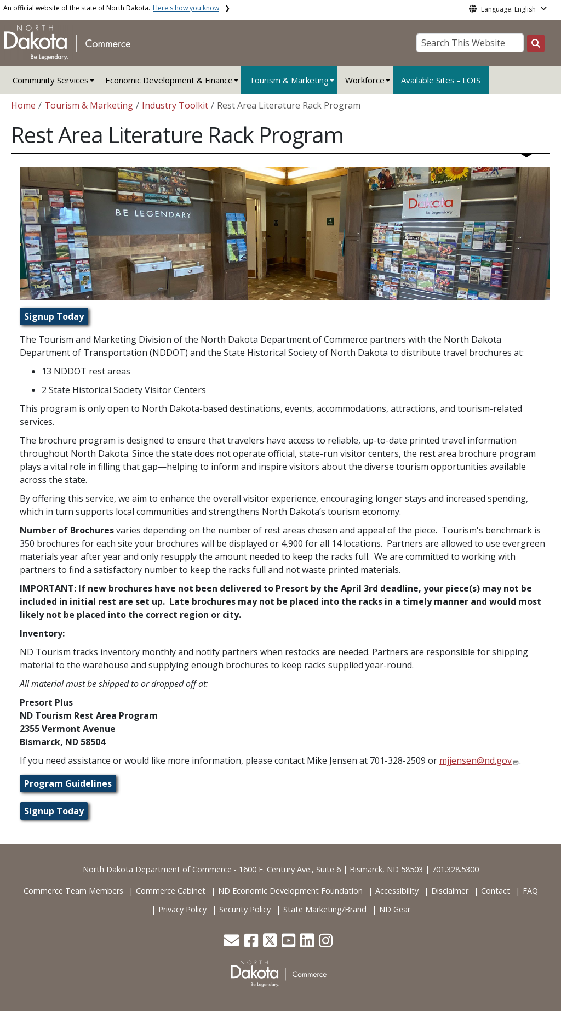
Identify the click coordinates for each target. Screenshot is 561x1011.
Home (23, 105)
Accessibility (397, 890)
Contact (495, 890)
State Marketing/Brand (325, 909)
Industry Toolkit (175, 105)
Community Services (51, 80)
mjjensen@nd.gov (475, 760)
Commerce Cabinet (170, 890)
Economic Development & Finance (169, 80)
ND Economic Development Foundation (290, 890)
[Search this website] (536, 43)
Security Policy (245, 909)
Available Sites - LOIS (440, 80)
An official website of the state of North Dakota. (111, 8)
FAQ (530, 890)
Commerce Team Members (73, 890)
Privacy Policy (182, 909)
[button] (233, 943)
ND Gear (394, 909)
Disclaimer (449, 890)
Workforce (365, 80)
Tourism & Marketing (289, 80)
